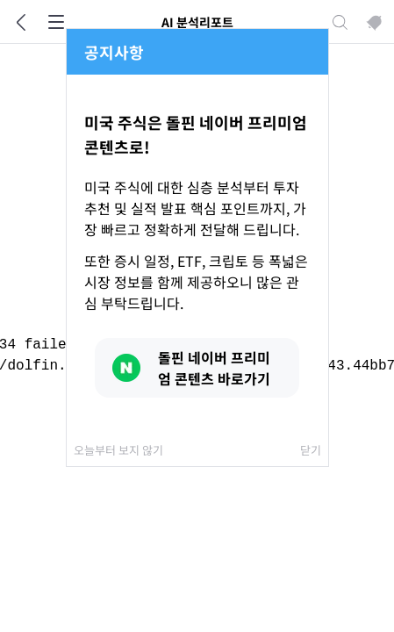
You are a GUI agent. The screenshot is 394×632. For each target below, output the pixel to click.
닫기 (310, 450)
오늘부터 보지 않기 (118, 450)
